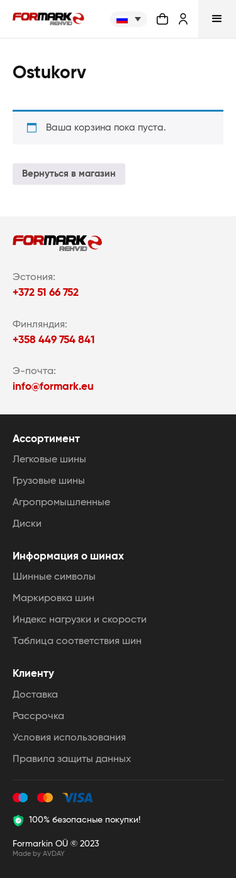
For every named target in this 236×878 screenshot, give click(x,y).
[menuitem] (128, 19)
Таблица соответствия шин (77, 641)
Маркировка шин (53, 599)
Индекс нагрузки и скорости (80, 620)
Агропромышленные (61, 503)
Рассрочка (38, 716)
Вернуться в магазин (69, 174)
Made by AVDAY (39, 853)
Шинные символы (54, 577)
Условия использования (69, 738)
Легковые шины (49, 460)
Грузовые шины (49, 481)
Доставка (35, 695)
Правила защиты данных (72, 759)
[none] (128, 19)
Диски (27, 524)
